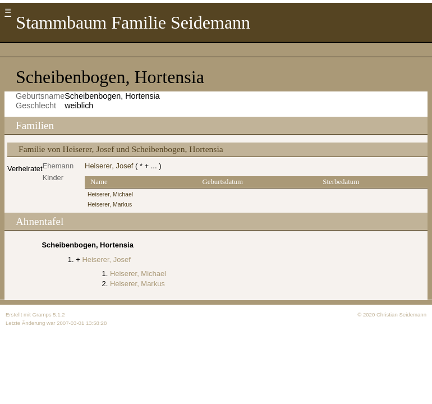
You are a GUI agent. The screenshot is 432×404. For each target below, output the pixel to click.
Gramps (41, 314)
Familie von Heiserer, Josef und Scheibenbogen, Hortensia (121, 149)
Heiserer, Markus (110, 204)
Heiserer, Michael (110, 194)
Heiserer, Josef (109, 166)
